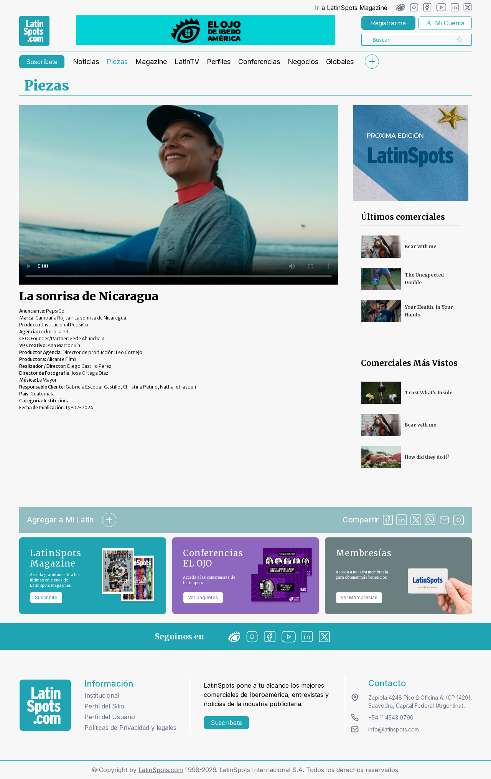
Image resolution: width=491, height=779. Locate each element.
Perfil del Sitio (104, 706)
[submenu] (371, 61)
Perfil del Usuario (109, 717)
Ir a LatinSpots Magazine (351, 8)
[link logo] (34, 31)
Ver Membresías (359, 597)
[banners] (205, 30)
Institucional (101, 695)
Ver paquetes (203, 597)
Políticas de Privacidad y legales (130, 727)
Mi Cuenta (445, 23)
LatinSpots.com (160, 770)
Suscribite (46, 597)
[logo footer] (45, 705)
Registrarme (388, 23)
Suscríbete (42, 62)
